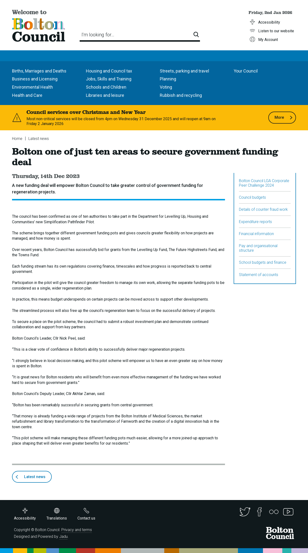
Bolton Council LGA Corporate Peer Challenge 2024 (264, 183)
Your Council (246, 70)
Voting (166, 87)
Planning (168, 78)
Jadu (63, 536)
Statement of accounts (258, 274)
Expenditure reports (255, 221)
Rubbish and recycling (181, 95)
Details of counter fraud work (263, 209)
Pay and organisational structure (258, 248)
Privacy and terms (76, 529)
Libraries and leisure (105, 95)
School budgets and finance (262, 262)
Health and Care (27, 95)
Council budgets (252, 197)
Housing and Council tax (109, 70)
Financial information (256, 233)
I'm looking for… (98, 35)
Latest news (38, 138)
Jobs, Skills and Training (108, 78)
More (284, 117)
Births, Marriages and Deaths (39, 70)
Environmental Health (32, 87)
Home (17, 138)
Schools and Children (106, 87)
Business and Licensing (35, 78)
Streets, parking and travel (184, 70)
